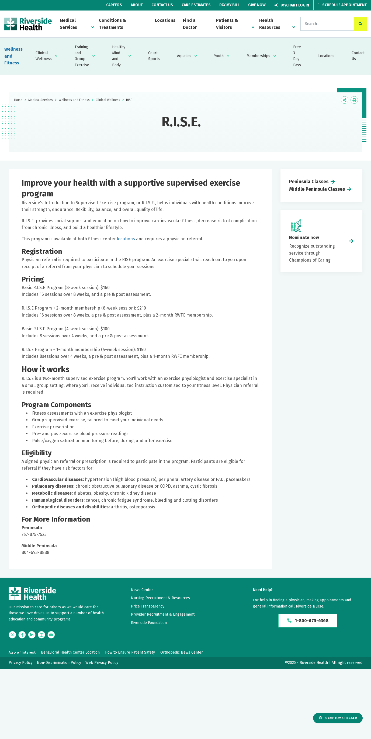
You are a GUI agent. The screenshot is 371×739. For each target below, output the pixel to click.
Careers (114, 5)
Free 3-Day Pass (297, 56)
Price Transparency (147, 606)
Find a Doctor (190, 24)
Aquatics (184, 56)
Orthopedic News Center (181, 652)
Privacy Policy (21, 662)
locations (126, 238)
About (137, 5)
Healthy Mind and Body (118, 56)
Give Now (257, 5)
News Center (142, 590)
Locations (165, 20)
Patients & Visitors (227, 24)
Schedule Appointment (342, 5)
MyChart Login (292, 5)
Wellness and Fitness (13, 56)
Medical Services (68, 24)
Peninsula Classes (308, 182)
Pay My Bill (229, 5)
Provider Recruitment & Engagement (163, 614)
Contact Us (162, 5)
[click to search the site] (360, 24)
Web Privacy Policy (101, 662)
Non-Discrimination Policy (59, 662)
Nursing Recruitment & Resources (160, 598)
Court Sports (154, 56)
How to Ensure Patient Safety (130, 652)
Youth (219, 56)
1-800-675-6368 (307, 620)
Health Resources (269, 24)
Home (18, 100)
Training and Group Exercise (82, 56)
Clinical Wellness (44, 56)
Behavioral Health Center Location (70, 652)
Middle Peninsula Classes (317, 189)
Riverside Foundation (149, 622)
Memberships (258, 56)
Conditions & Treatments (112, 24)
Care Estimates (196, 5)
